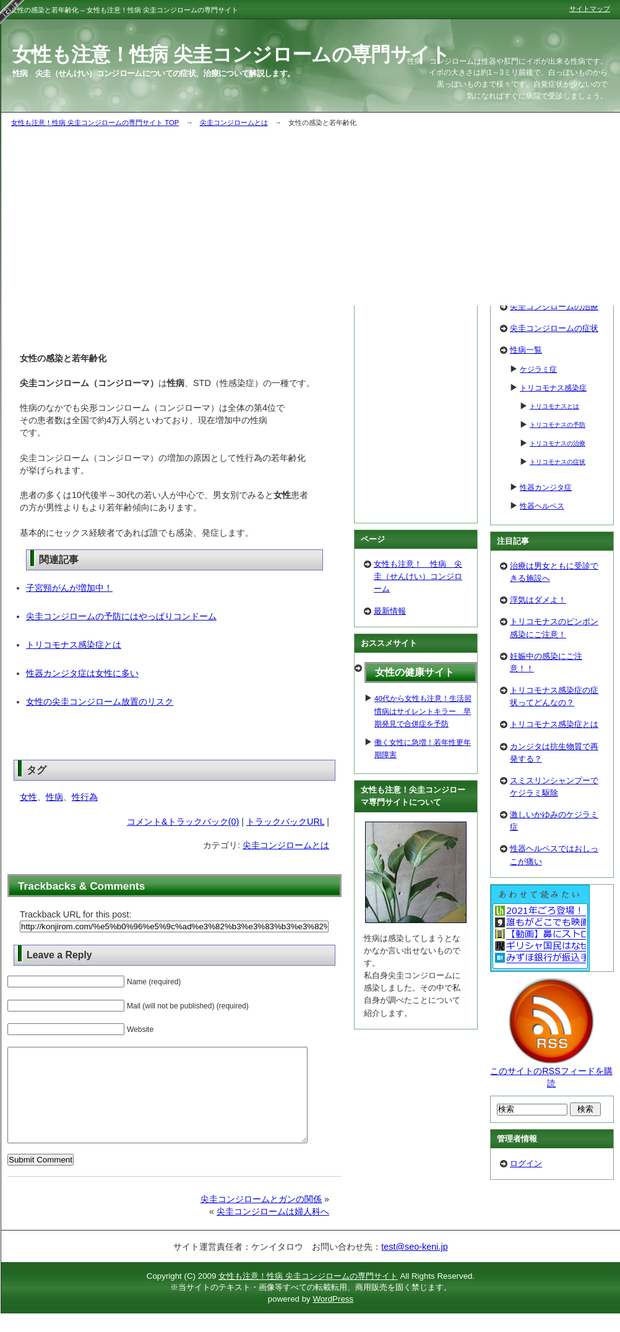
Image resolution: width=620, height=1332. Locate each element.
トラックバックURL (285, 822)
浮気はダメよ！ (538, 599)
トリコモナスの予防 (557, 424)
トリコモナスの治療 (557, 443)
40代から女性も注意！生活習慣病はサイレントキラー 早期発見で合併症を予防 (422, 710)
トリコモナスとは (554, 406)
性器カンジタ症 (546, 487)
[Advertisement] (415, 337)
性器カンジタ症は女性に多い (82, 673)
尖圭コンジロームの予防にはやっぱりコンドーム (121, 616)
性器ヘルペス (542, 506)
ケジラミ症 (538, 369)
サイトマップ (589, 8)
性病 (54, 797)
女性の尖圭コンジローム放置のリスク (99, 702)
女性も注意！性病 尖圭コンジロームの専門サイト (308, 1294)
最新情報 (390, 611)
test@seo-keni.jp (414, 1265)
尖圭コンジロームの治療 (554, 306)
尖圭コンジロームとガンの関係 (261, 1217)
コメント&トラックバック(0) (183, 822)
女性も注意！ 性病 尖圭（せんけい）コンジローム (418, 576)
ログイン (526, 1163)
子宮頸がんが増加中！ (69, 588)
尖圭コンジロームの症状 (554, 328)
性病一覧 (526, 349)
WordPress (332, 1317)
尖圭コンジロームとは (234, 122)
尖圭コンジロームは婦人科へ (273, 1230)
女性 (28, 797)
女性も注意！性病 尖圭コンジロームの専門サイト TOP (95, 122)
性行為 (85, 797)
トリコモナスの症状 (557, 461)
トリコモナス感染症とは (73, 645)
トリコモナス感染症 (553, 388)
